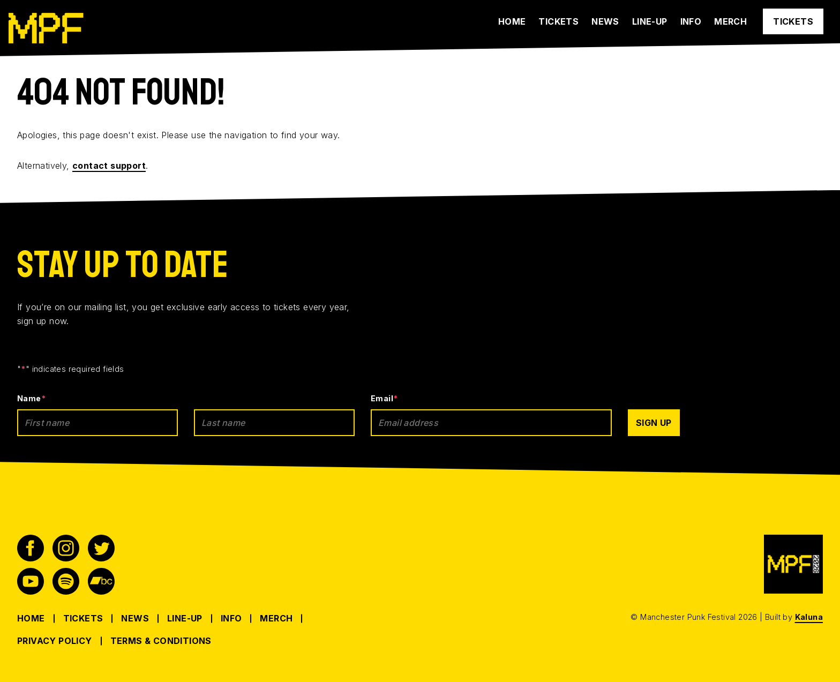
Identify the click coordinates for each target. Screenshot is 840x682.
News (605, 21)
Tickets (558, 21)
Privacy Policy (54, 640)
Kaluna (809, 616)
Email (384, 398)
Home (512, 21)
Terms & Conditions (161, 640)
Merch (730, 21)
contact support (109, 165)
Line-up (650, 21)
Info (691, 21)
